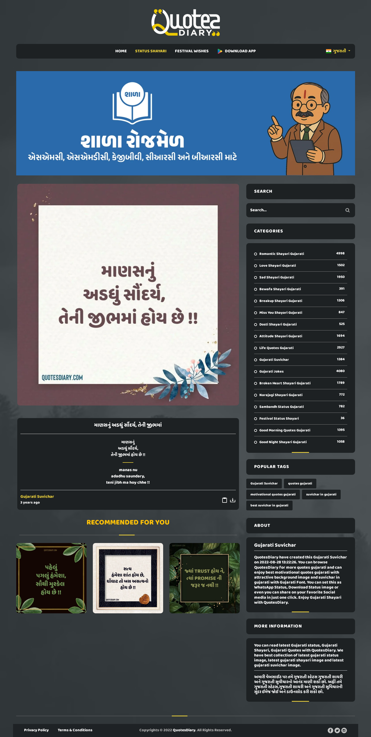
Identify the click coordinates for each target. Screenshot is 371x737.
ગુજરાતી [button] (336, 51)
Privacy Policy (36, 730)
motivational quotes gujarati (273, 494)
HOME (121, 51)
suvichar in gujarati (321, 494)
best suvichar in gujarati (269, 505)
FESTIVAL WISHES (192, 51)
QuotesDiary (184, 730)
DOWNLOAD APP (236, 51)
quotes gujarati (300, 483)
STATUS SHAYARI (151, 51)
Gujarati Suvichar (37, 496)
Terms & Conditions (75, 730)
